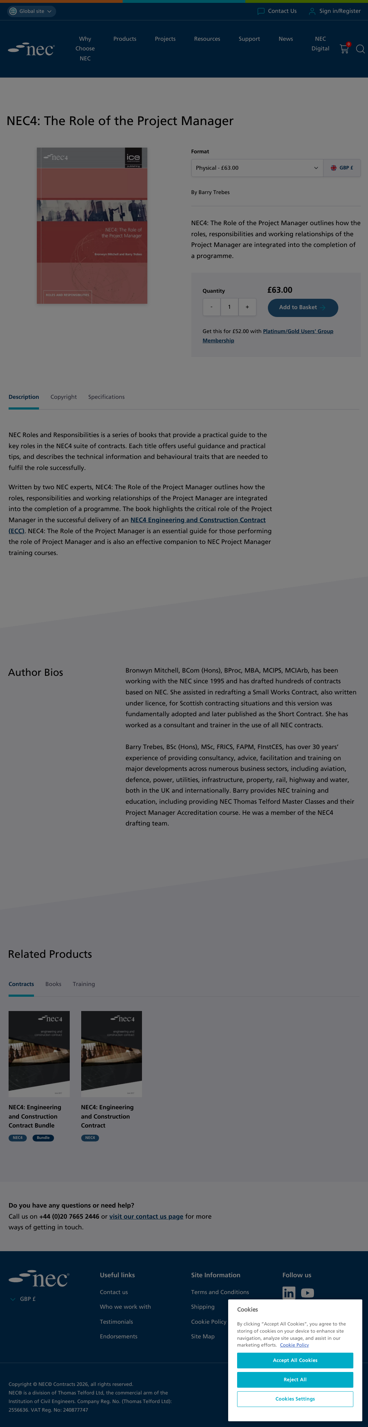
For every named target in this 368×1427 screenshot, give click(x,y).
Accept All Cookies (295, 1360)
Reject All (295, 1380)
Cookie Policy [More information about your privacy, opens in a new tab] (294, 1345)
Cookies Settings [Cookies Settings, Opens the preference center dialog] (295, 1399)
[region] (295, 1360)
